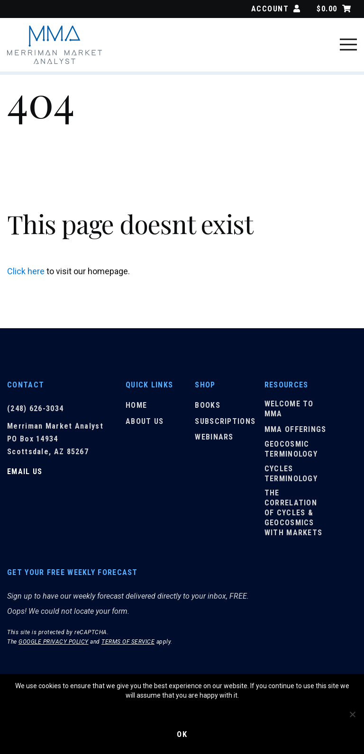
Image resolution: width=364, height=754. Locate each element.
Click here (26, 271)
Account (275, 8)
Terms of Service (128, 644)
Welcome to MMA (289, 411)
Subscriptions (225, 423)
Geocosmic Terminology (291, 451)
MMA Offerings (295, 432)
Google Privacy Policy (53, 644)
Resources (286, 384)
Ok (182, 734)
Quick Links (149, 384)
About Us (145, 423)
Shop (205, 384)
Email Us (24, 471)
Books (207, 408)
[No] (352, 713)
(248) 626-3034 (35, 408)
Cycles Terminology (291, 476)
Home (136, 408)
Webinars (214, 439)
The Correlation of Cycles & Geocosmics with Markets (293, 515)
